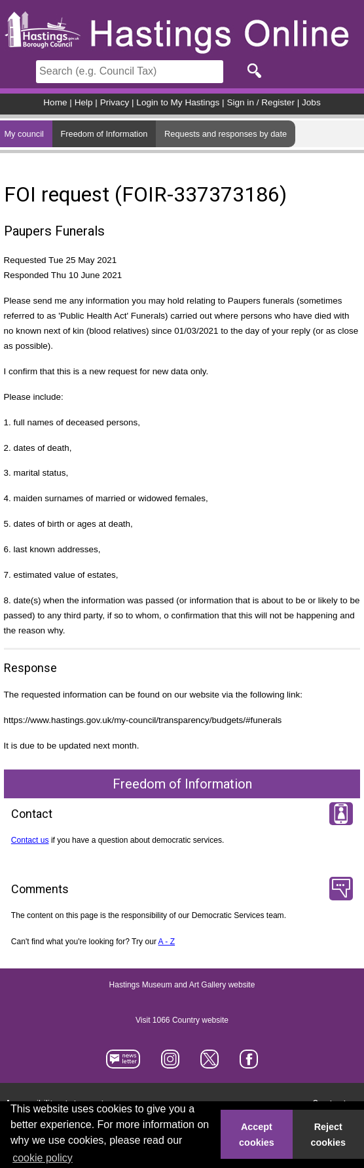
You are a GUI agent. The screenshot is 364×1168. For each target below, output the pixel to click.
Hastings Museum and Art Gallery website (182, 985)
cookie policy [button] (42, 1157)
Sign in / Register (261, 102)
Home (55, 102)
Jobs (311, 102)
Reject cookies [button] (328, 1135)
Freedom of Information (103, 134)
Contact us (30, 840)
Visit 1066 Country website (182, 1020)
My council (23, 134)
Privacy (115, 102)
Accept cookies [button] (256, 1135)
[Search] (129, 71)
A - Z (166, 941)
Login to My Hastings (177, 102)
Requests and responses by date (225, 134)
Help (84, 102)
